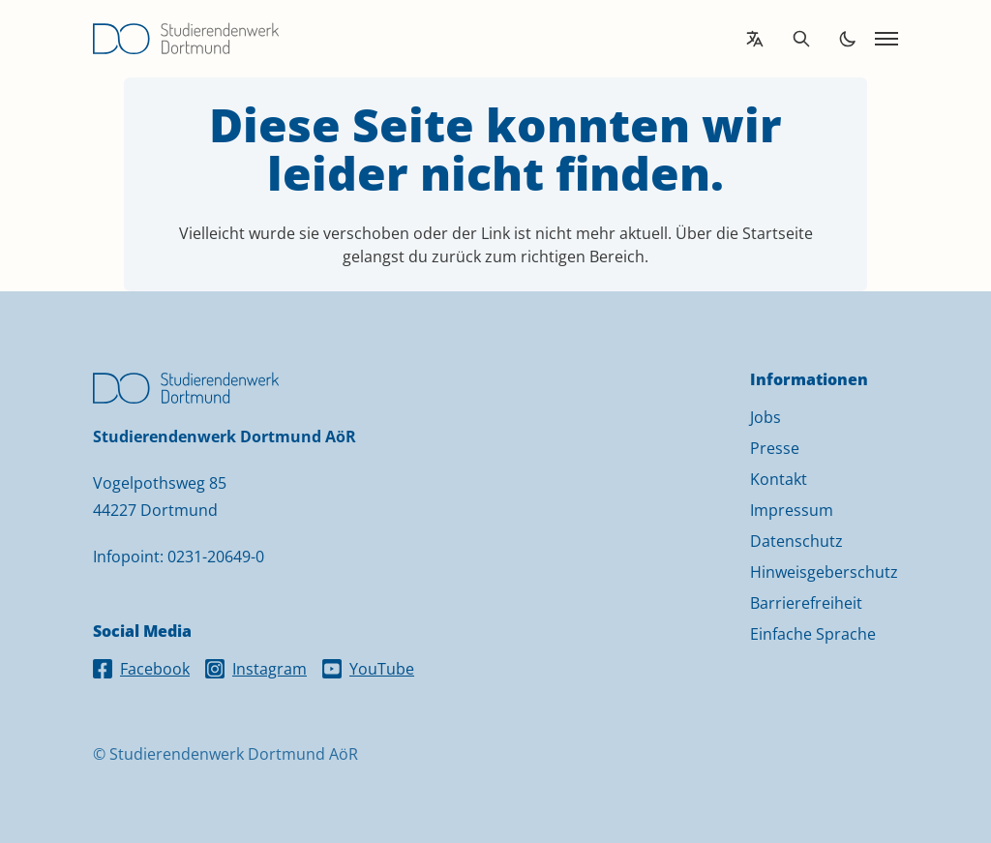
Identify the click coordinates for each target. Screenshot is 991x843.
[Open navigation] (886, 38)
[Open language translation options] (755, 38)
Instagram (256, 668)
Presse (774, 448)
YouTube (368, 668)
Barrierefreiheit (806, 603)
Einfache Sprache (813, 634)
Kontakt (778, 479)
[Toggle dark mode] (847, 38)
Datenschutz (796, 541)
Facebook (141, 668)
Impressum (791, 510)
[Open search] (801, 38)
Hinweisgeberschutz (824, 572)
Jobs (765, 417)
